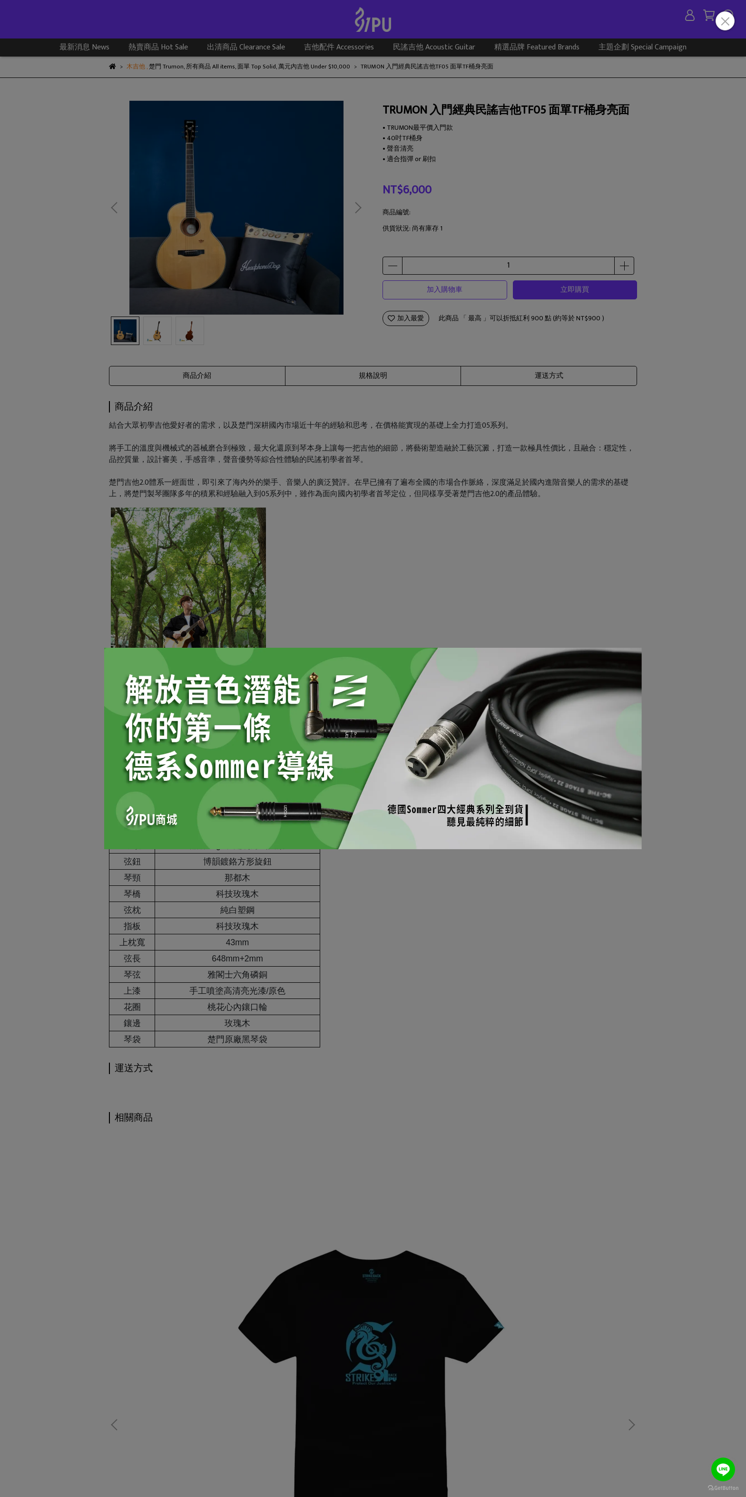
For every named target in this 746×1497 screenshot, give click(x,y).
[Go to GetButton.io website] (723, 1487)
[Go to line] (723, 1469)
